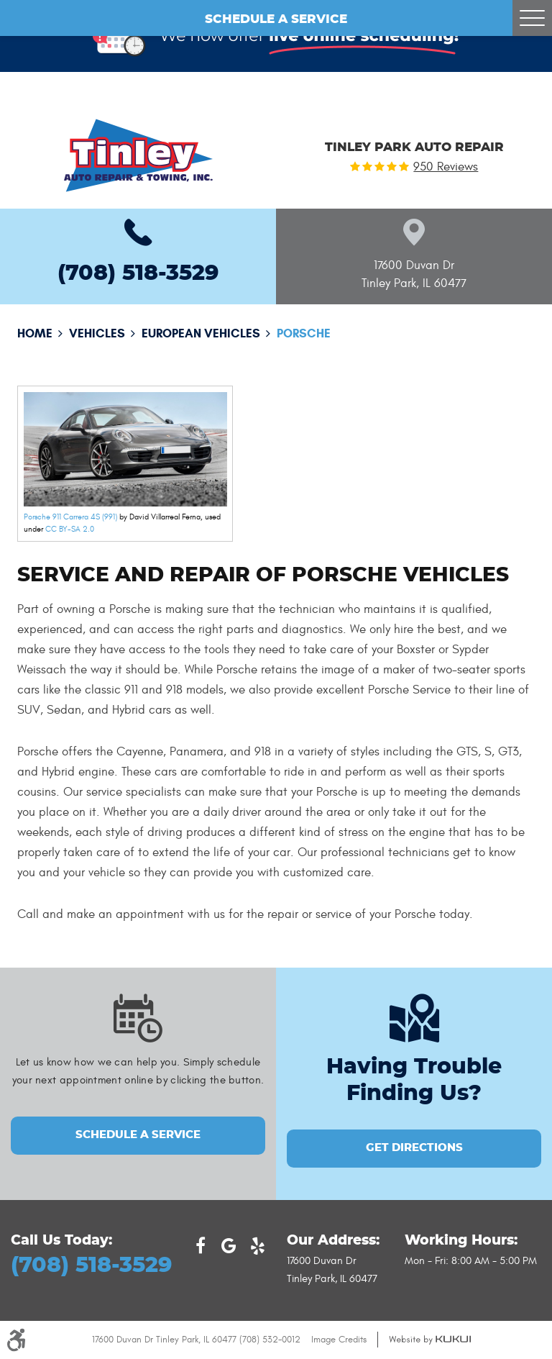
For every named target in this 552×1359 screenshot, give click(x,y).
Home (34, 333)
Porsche (304, 333)
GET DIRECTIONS (414, 1147)
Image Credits (339, 1339)
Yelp (257, 1246)
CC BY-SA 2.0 (69, 529)
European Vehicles (201, 333)
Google (229, 1246)
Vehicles (97, 333)
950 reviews (445, 167)
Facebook (200, 1246)
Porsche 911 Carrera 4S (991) (70, 517)
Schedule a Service (276, 19)
